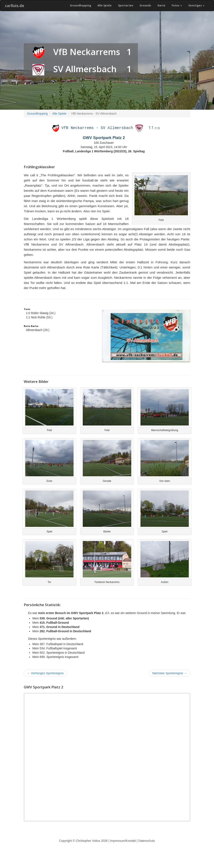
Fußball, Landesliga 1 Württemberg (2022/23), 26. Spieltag (104, 151)
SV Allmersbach (85, 69)
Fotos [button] (177, 5)
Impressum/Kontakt (123, 840)
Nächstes (169, 673)
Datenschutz (146, 840)
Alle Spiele (104, 5)
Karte (161, 5)
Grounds (145, 5)
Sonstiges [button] (196, 5)
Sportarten (125, 5)
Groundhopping (80, 5)
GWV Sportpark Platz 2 (104, 138)
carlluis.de (14, 5)
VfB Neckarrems (86, 52)
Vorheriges (45, 673)
